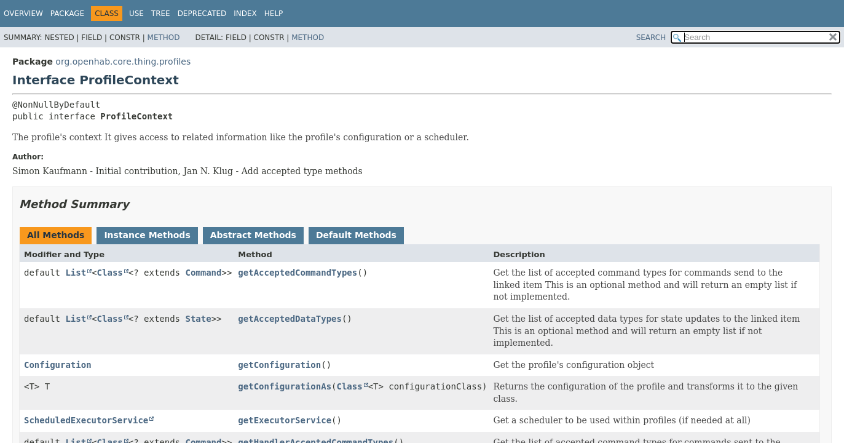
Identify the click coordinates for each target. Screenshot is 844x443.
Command (203, 272)
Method (164, 37)
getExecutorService (284, 420)
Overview (23, 13)
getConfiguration (279, 365)
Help (273, 13)
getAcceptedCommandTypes (297, 272)
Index (245, 13)
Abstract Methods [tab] (253, 235)
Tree (160, 13)
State (198, 319)
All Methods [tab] (55, 235)
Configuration (58, 365)
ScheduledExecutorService (86, 420)
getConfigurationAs (284, 386)
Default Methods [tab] (356, 235)
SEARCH (651, 37)
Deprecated (202, 13)
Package (67, 13)
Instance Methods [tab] (147, 235)
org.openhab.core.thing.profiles (123, 61)
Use (136, 13)
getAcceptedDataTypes (290, 319)
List (75, 272)
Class (110, 272)
